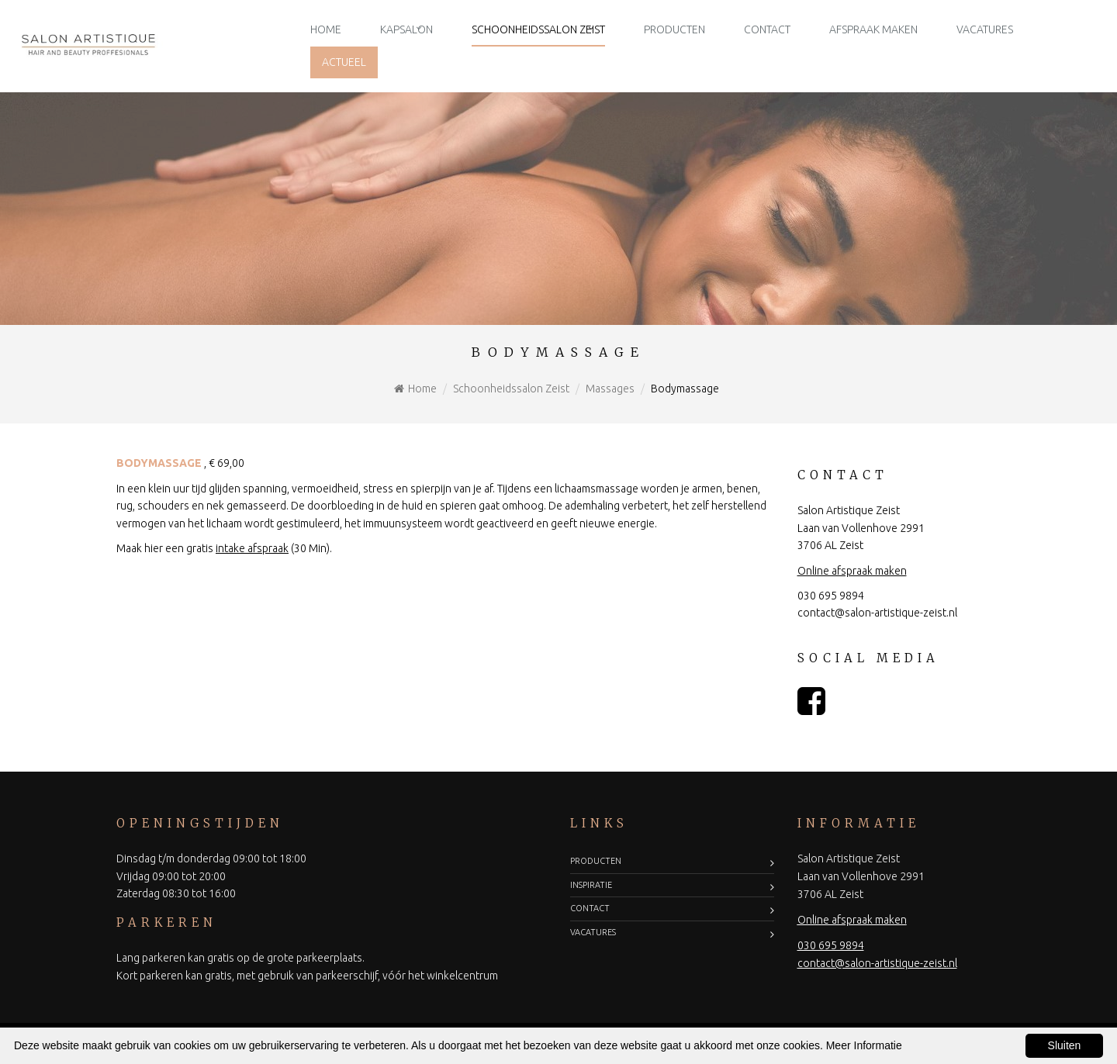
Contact (767, 29)
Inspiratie (591, 885)
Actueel (344, 62)
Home (325, 29)
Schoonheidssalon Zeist (538, 29)
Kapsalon (406, 29)
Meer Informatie (864, 1045)
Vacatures (984, 29)
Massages (610, 388)
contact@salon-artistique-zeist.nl (877, 612)
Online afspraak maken (852, 571)
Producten (674, 29)
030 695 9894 (830, 595)
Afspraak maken (873, 29)
